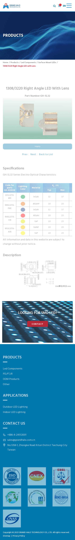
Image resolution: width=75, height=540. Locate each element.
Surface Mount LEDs (47, 62)
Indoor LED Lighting (14, 420)
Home (5, 62)
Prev (24, 160)
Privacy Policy (19, 536)
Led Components (28, 62)
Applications (15, 404)
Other (6, 392)
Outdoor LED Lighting (15, 415)
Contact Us (14, 432)
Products (15, 62)
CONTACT (37, 323)
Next (33, 160)
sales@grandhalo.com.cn (21, 448)
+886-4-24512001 (16, 443)
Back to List (46, 160)
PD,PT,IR (7, 382)
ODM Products (11, 387)
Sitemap (6, 536)
